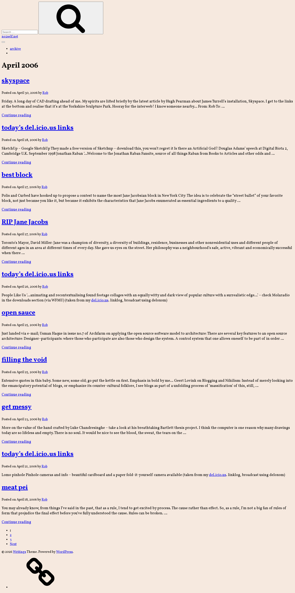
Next (13, 544)
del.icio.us (99, 300)
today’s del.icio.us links (38, 128)
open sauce (18, 312)
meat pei (15, 487)
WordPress (64, 552)
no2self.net (10, 36)
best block (17, 175)
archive (15, 49)
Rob (45, 93)
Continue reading (16, 115)
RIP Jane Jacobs (25, 222)
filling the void (24, 360)
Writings (19, 552)
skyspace (16, 80)
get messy (17, 407)
